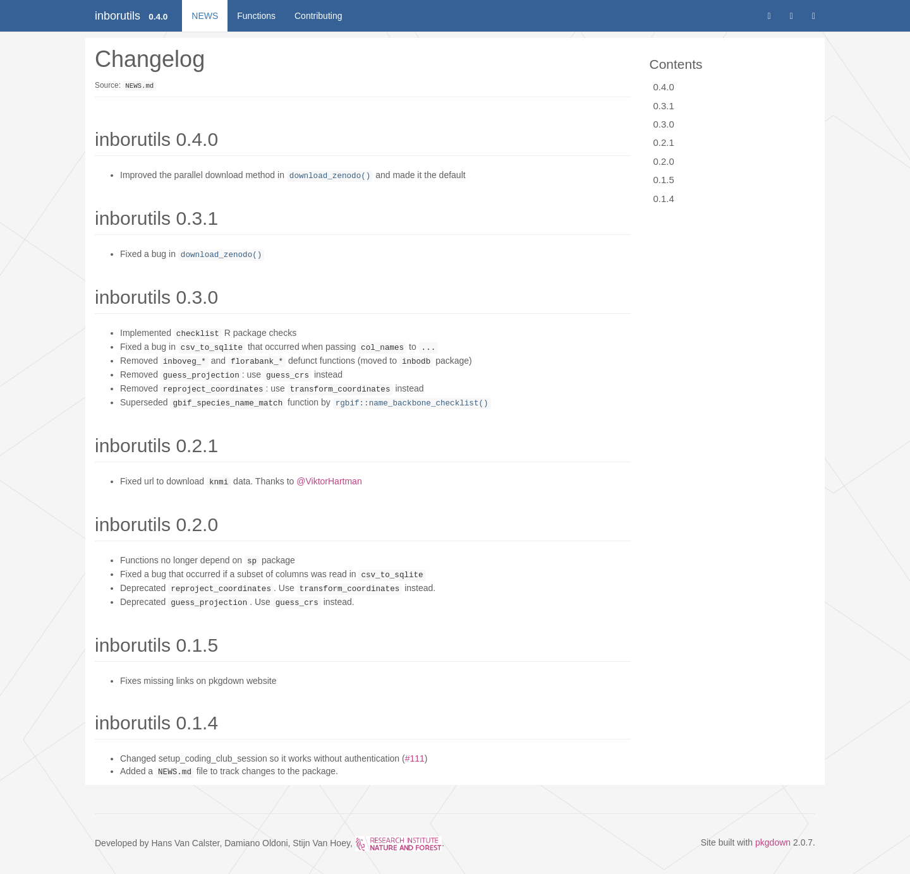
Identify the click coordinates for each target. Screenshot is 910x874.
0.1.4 (663, 198)
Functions (256, 16)
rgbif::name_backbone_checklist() (412, 403)
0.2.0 (663, 161)
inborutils (117, 15)
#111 (415, 758)
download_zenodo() (329, 176)
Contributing (318, 16)
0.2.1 (663, 142)
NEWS (204, 16)
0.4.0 (663, 86)
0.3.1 (663, 105)
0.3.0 (663, 124)
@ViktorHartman (328, 481)
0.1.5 (663, 179)
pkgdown (773, 842)
